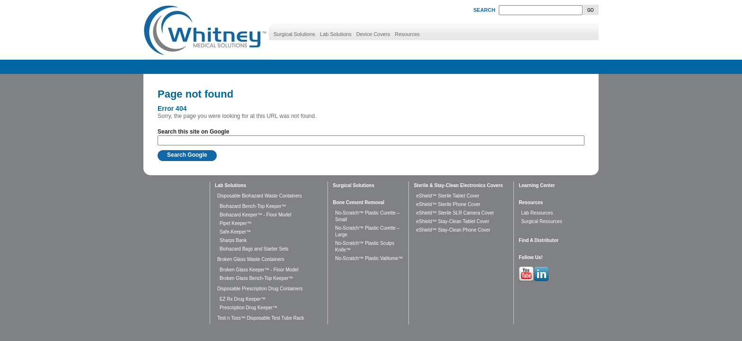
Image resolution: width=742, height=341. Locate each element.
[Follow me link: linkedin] (541, 280)
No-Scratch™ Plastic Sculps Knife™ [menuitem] (364, 246)
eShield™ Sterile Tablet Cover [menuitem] (447, 195)
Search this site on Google (193, 131)
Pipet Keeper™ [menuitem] (236, 223)
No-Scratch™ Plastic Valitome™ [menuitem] (369, 258)
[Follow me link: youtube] (526, 280)
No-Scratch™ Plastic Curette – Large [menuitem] (367, 231)
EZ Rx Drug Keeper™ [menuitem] (242, 299)
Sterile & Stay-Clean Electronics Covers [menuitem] (458, 185)
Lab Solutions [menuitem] (336, 34)
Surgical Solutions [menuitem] (294, 34)
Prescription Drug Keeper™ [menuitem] (248, 307)
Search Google (187, 155)
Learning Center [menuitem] (537, 185)
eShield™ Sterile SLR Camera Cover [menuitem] (455, 212)
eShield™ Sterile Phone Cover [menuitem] (448, 204)
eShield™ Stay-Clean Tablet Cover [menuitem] (452, 221)
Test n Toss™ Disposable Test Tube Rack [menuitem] (260, 318)
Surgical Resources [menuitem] (541, 221)
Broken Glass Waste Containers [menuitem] (250, 259)
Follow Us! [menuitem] (531, 257)
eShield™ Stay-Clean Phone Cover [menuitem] (453, 230)
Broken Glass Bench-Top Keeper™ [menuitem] (256, 278)
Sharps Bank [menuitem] (233, 240)
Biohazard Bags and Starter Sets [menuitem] (254, 248)
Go (591, 10)
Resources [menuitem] (407, 34)
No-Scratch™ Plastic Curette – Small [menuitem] (367, 216)
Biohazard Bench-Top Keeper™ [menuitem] (253, 206)
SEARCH (484, 10)
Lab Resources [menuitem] (537, 212)
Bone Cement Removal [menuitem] (358, 202)
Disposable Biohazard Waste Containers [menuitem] (259, 195)
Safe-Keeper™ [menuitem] (235, 231)
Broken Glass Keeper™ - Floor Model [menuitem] (259, 269)
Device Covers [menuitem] (373, 34)
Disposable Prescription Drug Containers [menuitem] (260, 288)
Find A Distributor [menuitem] (538, 240)
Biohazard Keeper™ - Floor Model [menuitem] (256, 214)
